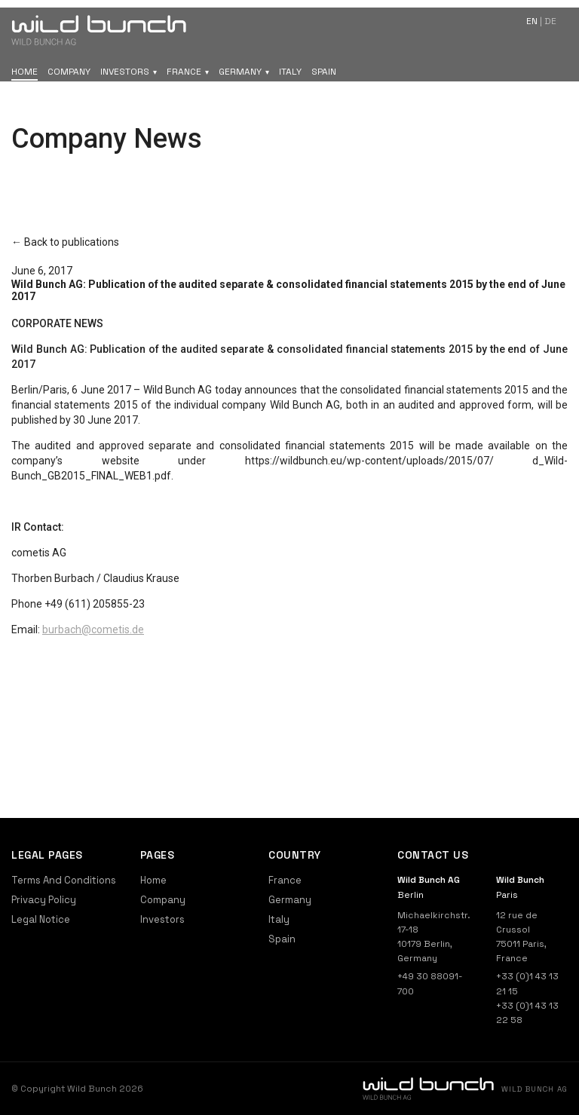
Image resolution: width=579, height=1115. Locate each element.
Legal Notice (40, 919)
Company (68, 72)
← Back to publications (65, 242)
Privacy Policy (43, 899)
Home (24, 72)
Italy (290, 72)
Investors (124, 72)
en (532, 21)
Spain (323, 72)
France (184, 72)
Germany (240, 72)
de (550, 21)
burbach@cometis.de (93, 629)
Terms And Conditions (63, 880)
